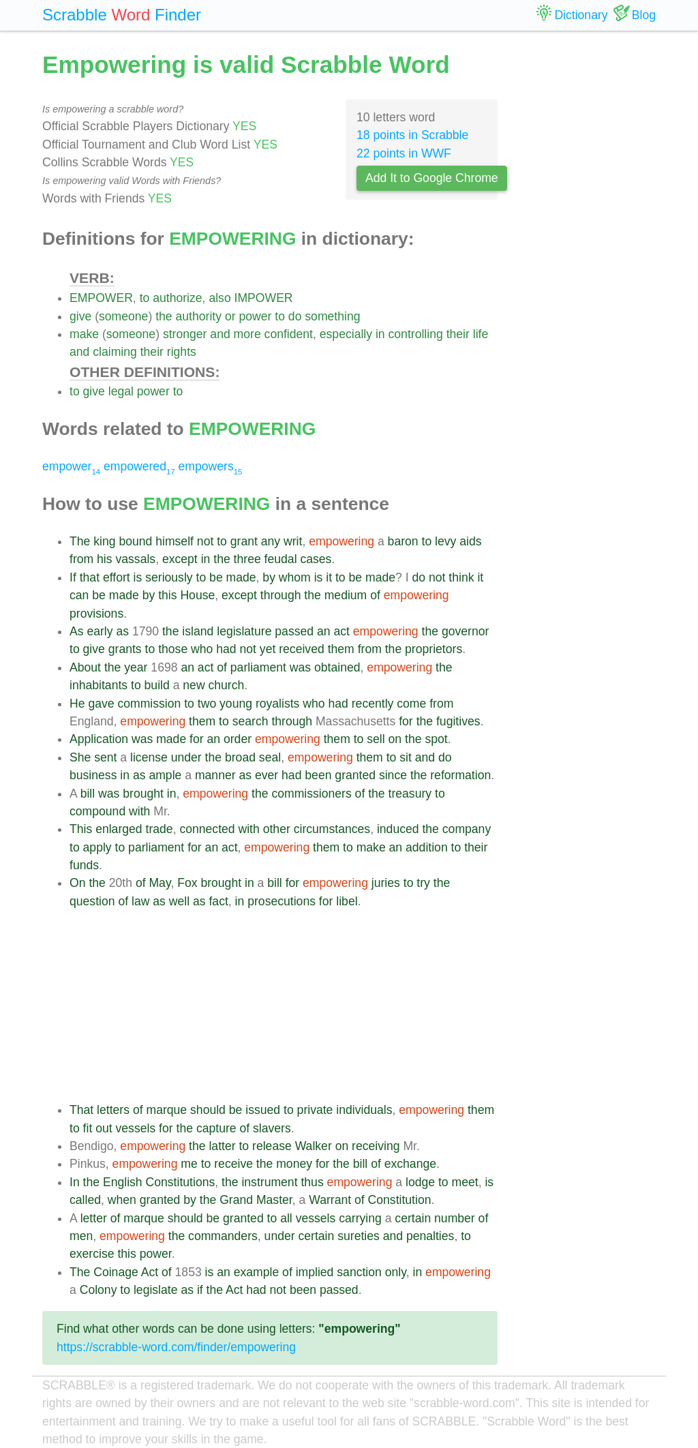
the (163, 316)
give (80, 316)
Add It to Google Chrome (431, 178)
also (219, 298)
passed (294, 631)
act (341, 631)
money (294, 1164)
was (300, 667)
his (104, 559)
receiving (375, 1146)
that (90, 577)
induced (398, 829)
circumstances (332, 829)
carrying (360, 1218)
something (332, 316)
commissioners (311, 793)
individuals (364, 1110)
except (180, 559)
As (77, 631)
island (197, 631)
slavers (272, 1128)
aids (470, 541)
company (466, 829)
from (81, 559)
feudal (280, 559)
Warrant (330, 1200)
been (318, 775)
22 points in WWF (403, 153)
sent (105, 757)
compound (97, 811)
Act (149, 1272)
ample (165, 775)
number (454, 1218)
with (139, 811)
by (268, 577)
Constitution (399, 1200)
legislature (244, 631)
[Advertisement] (284, 1005)
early (99, 631)
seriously (168, 577)
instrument (269, 1182)
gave (101, 703)
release (272, 1146)
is (138, 577)
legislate (156, 1290)
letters (113, 1110)
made (241, 577)
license (149, 757)
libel (346, 901)
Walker (313, 1146)
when (122, 1200)
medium (345, 595)
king (104, 541)
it (329, 577)
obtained (337, 667)
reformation (460, 775)
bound (135, 541)
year (135, 667)
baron (403, 541)
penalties (430, 1236)
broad (240, 757)
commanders (223, 1236)
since (393, 775)
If (73, 577)
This (81, 829)
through (280, 595)
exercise (92, 1254)
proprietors (433, 649)
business (93, 775)
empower (71, 466)
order (238, 739)
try (423, 883)
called (85, 1200)
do (295, 316)
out (103, 1128)
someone (123, 316)
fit (88, 1128)
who (202, 649)
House (197, 595)
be (216, 577)
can (79, 595)
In (75, 1182)
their (458, 334)
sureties (358, 1236)
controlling (416, 334)
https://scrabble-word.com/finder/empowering (176, 1347)
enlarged (118, 829)
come (411, 703)
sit (405, 757)
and (220, 334)
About (85, 667)
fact (218, 901)
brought (143, 793)
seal (270, 757)
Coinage (115, 1272)
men (81, 1236)
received (301, 649)
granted (355, 775)
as (122, 631)
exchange (410, 1164)
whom (295, 577)
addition (427, 847)
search (250, 721)
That (81, 1110)
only (395, 1272)
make (84, 334)
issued (262, 1110)
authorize (177, 298)
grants (125, 649)
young (235, 703)
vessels (136, 1128)
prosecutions (281, 901)
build (157, 685)
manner (215, 775)
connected (206, 829)
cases (315, 559)
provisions (96, 613)
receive (233, 1164)
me (189, 1164)
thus (312, 1182)
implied (315, 1272)
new (193, 685)
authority (199, 316)
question (92, 901)
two (207, 703)
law (140, 901)
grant (244, 541)
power (255, 316)
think (461, 577)
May (159, 883)
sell (375, 739)
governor (465, 631)
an (324, 631)
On (77, 883)
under (186, 757)
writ (293, 541)
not (205, 541)
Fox (187, 883)
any (270, 541)
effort (116, 577)
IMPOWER (263, 298)
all (286, 1218)
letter (93, 1218)
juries (385, 883)
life (481, 334)
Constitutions (180, 1182)
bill (87, 793)
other (276, 829)
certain (413, 1218)
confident (288, 334)
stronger (185, 334)
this (167, 595)
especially (346, 334)
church (227, 685)
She (80, 757)
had (226, 649)
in (380, 334)
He (77, 703)
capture (216, 1128)
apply (97, 847)
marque (167, 1110)
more (247, 334)
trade (159, 829)
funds (84, 865)
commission (149, 703)
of (375, 595)
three (247, 559)
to (145, 298)
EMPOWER (101, 298)
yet (267, 649)
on (395, 739)
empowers (211, 466)
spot (436, 739)
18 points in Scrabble (412, 135)
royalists (278, 703)
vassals (135, 559)
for (406, 721)
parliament (258, 667)
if (200, 1290)
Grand (236, 1200)
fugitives (458, 721)
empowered (139, 466)
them (341, 649)
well (179, 901)
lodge (420, 1182)
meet (465, 1182)
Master (274, 1200)
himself (174, 541)
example (256, 1272)
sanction (359, 1272)
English (122, 1182)
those (172, 649)
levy (445, 541)
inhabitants (98, 685)
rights (181, 352)
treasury (410, 793)
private (315, 1110)
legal (121, 391)
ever (266, 775)
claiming (115, 352)
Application (99, 739)
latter (222, 1146)
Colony (98, 1290)
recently (373, 703)
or (230, 316)
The (80, 541)
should (208, 1110)
